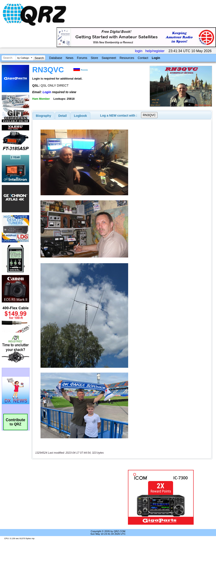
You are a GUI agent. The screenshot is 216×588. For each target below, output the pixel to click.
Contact (143, 58)
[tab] (44, 115)
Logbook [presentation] (80, 115)
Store (94, 58)
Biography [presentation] (43, 115)
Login (156, 58)
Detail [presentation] (62, 115)
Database (55, 58)
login (138, 51)
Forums (82, 58)
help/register (155, 51)
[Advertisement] (73, 497)
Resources (127, 58)
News (69, 58)
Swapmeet (109, 58)
